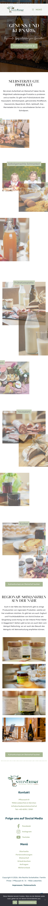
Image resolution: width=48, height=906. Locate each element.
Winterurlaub (24, 868)
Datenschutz (30, 885)
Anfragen (24, 864)
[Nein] (45, 899)
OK (15, 902)
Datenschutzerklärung (27, 902)
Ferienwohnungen (24, 855)
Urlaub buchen (24, 861)
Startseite (24, 851)
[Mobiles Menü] (37, 9)
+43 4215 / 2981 (26, 809)
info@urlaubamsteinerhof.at (24, 806)
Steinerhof (24, 858)
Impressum (17, 885)
